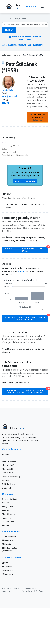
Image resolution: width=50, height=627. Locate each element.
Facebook (7, 540)
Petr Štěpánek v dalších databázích (15, 155)
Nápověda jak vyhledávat (14, 45)
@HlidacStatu (9, 536)
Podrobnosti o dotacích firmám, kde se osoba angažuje (26, 317)
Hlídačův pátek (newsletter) (9, 549)
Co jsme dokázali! (9, 499)
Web (5, 563)
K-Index (5, 480)
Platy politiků (7, 469)
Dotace (5, 149)
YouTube (7, 566)
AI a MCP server (8, 514)
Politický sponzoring (11, 476)
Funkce (5, 143)
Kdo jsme (6, 503)
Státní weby (7, 488)
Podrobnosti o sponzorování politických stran (26, 249)
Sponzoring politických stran (13, 146)
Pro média (6, 518)
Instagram (7, 574)
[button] (37, 117)
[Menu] (42, 6)
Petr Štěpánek (9, 96)
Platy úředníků (8, 465)
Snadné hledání (35, 45)
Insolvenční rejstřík (9, 152)
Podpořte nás (8, 521)
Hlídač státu (6, 55)
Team (41, 591)
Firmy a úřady (7, 473)
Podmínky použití (29, 591)
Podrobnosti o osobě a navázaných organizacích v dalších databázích (27, 391)
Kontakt (5, 525)
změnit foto (8, 90)
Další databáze (8, 484)
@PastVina (8, 570)
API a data (6, 510)
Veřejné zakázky (9, 461)
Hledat (9, 30)
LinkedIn (6, 544)
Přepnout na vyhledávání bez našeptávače (25, 38)
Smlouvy (6, 454)
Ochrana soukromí (29, 588)
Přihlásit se (32, 7)
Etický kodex (7, 506)
